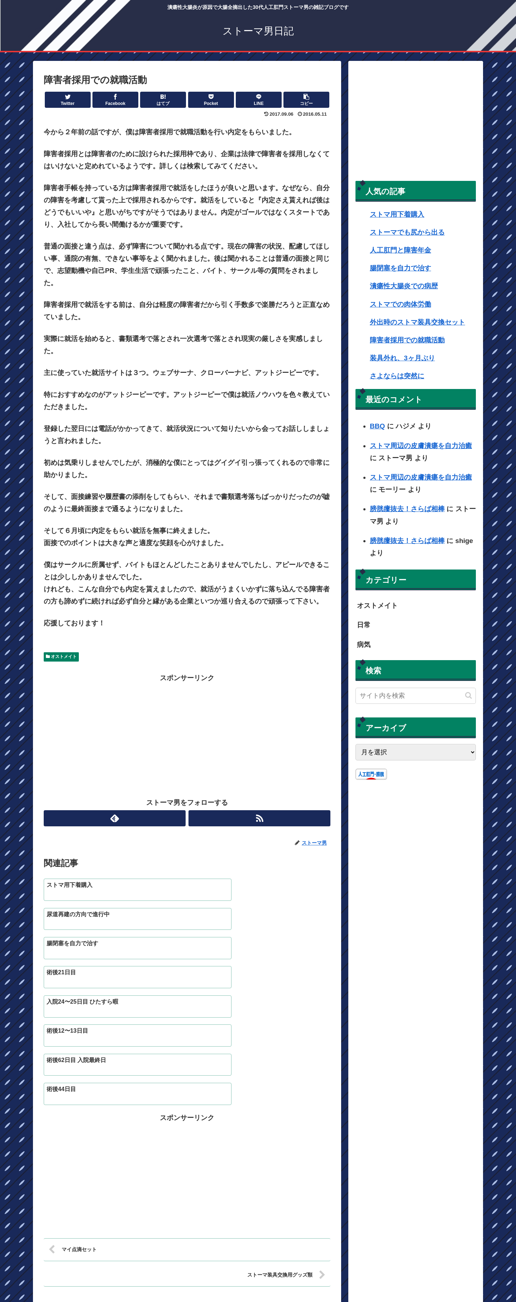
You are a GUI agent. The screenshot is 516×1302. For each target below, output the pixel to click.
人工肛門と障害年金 (400, 250)
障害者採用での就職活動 (407, 340)
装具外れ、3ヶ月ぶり (402, 358)
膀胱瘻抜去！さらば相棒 (407, 509)
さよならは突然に (397, 376)
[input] (415, 696)
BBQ (377, 426)
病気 (364, 644)
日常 (364, 625)
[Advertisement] (187, 734)
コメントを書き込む (187, 1225)
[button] (468, 695)
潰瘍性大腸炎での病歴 (404, 286)
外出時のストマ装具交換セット (417, 322)
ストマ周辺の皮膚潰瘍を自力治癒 (421, 446)
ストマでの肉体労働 (400, 304)
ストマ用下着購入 (397, 214)
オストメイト (61, 656)
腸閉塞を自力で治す (400, 268)
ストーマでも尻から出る (407, 232)
